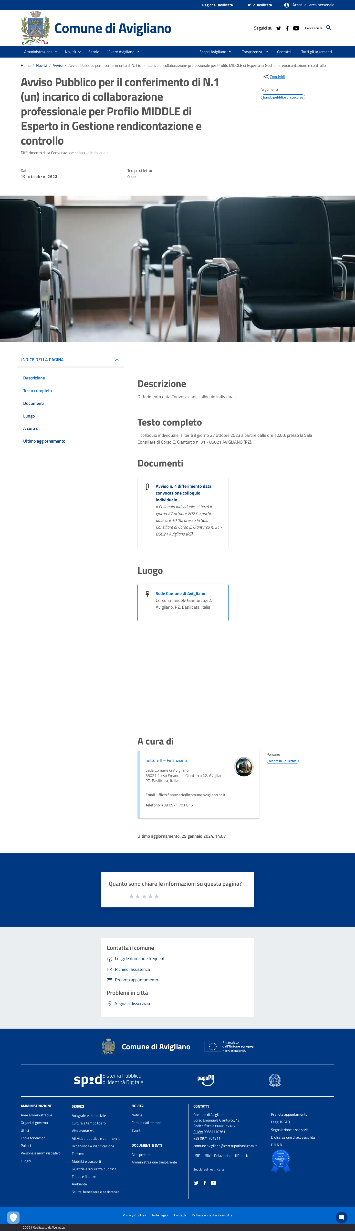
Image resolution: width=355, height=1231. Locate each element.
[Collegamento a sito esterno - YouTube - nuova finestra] (296, 28)
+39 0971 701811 (206, 1138)
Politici (26, 1145)
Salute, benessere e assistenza (95, 1192)
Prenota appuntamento (289, 1114)
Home (26, 65)
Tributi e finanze (84, 1176)
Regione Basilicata (217, 5)
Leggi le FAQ (280, 1122)
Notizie (137, 1115)
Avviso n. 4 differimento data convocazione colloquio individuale (183, 493)
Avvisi (58, 65)
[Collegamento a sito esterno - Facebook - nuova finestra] (287, 28)
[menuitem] (211, 51)
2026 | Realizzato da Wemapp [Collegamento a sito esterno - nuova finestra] (44, 1227)
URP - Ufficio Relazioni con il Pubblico (222, 1155)
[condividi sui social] (273, 76)
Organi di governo (34, 1122)
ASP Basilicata (260, 5)
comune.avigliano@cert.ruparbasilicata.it (225, 1146)
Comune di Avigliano (112, 27)
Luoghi (26, 1161)
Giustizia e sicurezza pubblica (94, 1169)
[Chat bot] (341, 1217)
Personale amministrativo (41, 1153)
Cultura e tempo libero (89, 1123)
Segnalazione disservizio (290, 1129)
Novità (41, 65)
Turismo (78, 1153)
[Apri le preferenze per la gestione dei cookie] (13, 1217)
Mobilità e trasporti (86, 1161)
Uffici (25, 1130)
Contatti (201, 1106)
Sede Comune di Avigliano (180, 593)
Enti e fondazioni (33, 1138)
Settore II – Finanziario (166, 760)
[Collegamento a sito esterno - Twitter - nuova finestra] (278, 28)
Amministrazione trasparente (154, 1162)
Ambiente (79, 1184)
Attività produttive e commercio (96, 1138)
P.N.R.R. (277, 1145)
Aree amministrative (36, 1115)
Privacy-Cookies (134, 1215)
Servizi (78, 1106)
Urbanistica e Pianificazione (93, 1146)
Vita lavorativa (83, 1130)
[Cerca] (329, 27)
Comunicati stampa (147, 1122)
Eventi (136, 1130)
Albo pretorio (141, 1154)
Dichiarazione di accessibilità (293, 1137)
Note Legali (160, 1215)
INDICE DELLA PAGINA (42, 359)
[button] (309, 5)
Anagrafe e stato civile (89, 1115)
